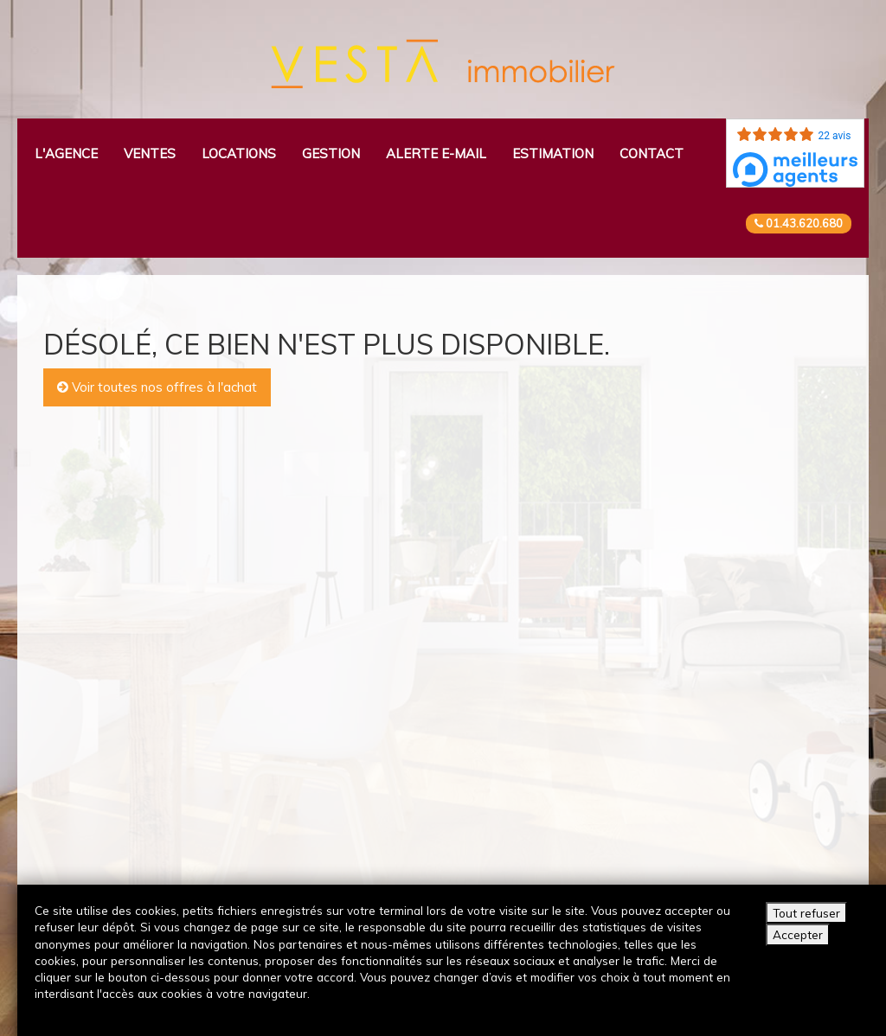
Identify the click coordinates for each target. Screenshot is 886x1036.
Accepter (798, 934)
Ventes (150, 153)
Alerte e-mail (436, 153)
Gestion (331, 153)
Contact (652, 153)
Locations (239, 153)
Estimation (553, 153)
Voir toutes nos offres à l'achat (157, 387)
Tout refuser (806, 912)
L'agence (66, 153)
